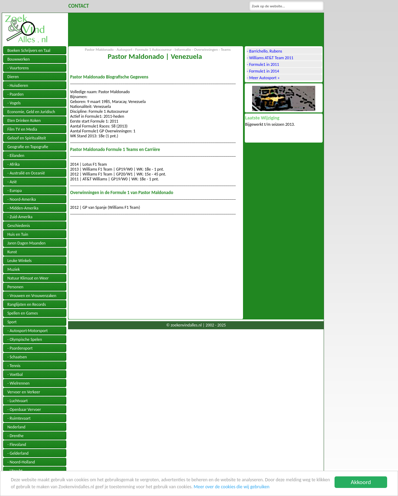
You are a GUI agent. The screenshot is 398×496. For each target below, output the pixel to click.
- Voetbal (15, 374)
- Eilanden (15, 155)
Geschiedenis (18, 225)
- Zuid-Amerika (19, 216)
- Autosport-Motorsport (27, 330)
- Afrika (13, 164)
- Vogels (14, 103)
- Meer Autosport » (263, 77)
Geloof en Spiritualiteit (26, 138)
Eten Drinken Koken (24, 120)
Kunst (12, 251)
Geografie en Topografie (27, 146)
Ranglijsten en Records (26, 304)
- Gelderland (17, 453)
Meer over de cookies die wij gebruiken (231, 487)
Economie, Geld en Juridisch (31, 111)
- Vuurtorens (18, 68)
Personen (15, 286)
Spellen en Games (22, 313)
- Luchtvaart (17, 400)
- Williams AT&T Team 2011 (270, 57)
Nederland (16, 427)
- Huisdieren (17, 85)
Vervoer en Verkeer (23, 392)
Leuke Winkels (19, 260)
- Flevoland (16, 444)
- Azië (12, 181)
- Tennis (13, 365)
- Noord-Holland (21, 462)
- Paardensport (20, 348)
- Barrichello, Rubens (264, 51)
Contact (78, 6)
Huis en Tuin (17, 234)
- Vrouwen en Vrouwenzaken (31, 295)
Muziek (13, 269)
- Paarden (15, 94)
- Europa (14, 190)
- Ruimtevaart (19, 418)
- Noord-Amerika (21, 199)
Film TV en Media (22, 129)
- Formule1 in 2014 (263, 71)
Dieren (13, 76)
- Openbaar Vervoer (24, 409)
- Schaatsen (17, 356)
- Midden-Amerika (22, 208)
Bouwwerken (18, 59)
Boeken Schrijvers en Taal (28, 50)
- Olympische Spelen (24, 339)
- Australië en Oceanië (26, 173)
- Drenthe (15, 435)
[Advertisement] (196, 28)
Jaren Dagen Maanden (26, 243)
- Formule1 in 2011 (263, 64)
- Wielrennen (18, 383)
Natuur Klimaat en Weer (28, 278)
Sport (11, 321)
